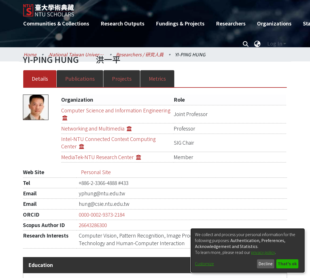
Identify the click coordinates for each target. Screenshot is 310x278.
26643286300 (93, 209)
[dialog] (247, 250)
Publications (80, 78)
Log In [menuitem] (274, 43)
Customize (204, 263)
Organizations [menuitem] (274, 23)
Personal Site (96, 157)
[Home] (150, 8)
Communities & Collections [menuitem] (56, 23)
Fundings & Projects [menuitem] (180, 23)
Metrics (157, 78)
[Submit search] (245, 43)
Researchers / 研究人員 (140, 54)
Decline (265, 263)
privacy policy (263, 252)
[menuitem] (257, 43)
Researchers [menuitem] (231, 23)
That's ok (287, 263)
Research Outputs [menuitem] (123, 23)
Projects (121, 78)
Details (40, 78)
